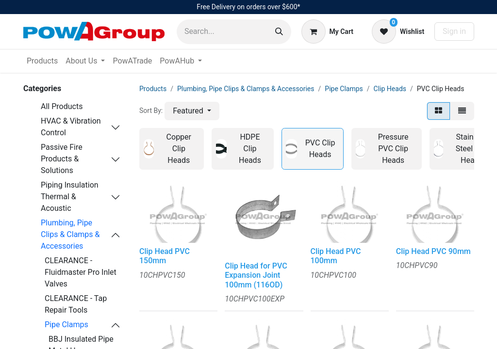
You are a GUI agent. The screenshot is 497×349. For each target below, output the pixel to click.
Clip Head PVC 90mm (433, 251)
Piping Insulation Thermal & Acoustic (70, 196)
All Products (62, 106)
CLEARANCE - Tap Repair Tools (76, 304)
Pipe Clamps (66, 324)
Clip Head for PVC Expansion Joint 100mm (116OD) (256, 275)
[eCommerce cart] (327, 31)
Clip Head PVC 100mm (336, 256)
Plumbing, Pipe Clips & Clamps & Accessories (70, 234)
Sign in (454, 31)
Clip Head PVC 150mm (164, 256)
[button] (192, 111)
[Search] (279, 31)
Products (152, 89)
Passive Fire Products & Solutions (62, 159)
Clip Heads (390, 89)
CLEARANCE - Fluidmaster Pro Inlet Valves (80, 272)
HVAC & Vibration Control (71, 126)
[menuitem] (42, 61)
